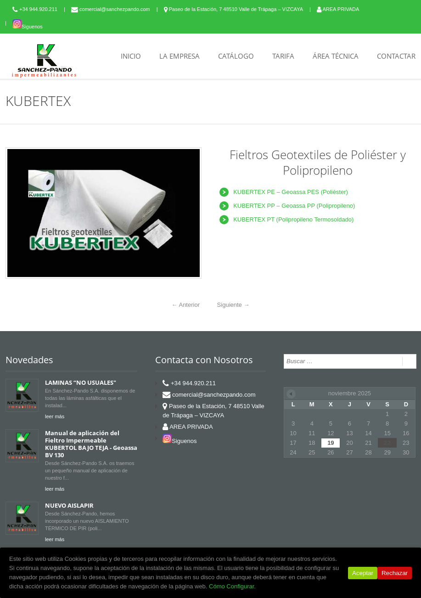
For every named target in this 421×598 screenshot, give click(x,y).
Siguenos (27, 26)
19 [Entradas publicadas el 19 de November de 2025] (330, 442)
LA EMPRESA (179, 56)
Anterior (186, 304)
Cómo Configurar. (232, 586)
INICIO (131, 56)
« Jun (291, 394)
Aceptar (362, 573)
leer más (54, 416)
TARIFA (283, 56)
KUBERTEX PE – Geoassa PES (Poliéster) (290, 191)
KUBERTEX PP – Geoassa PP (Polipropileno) (294, 205)
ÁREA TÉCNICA (336, 56)
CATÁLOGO (236, 56)
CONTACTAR (396, 56)
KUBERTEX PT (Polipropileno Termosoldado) (293, 219)
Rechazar (395, 573)
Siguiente (233, 304)
